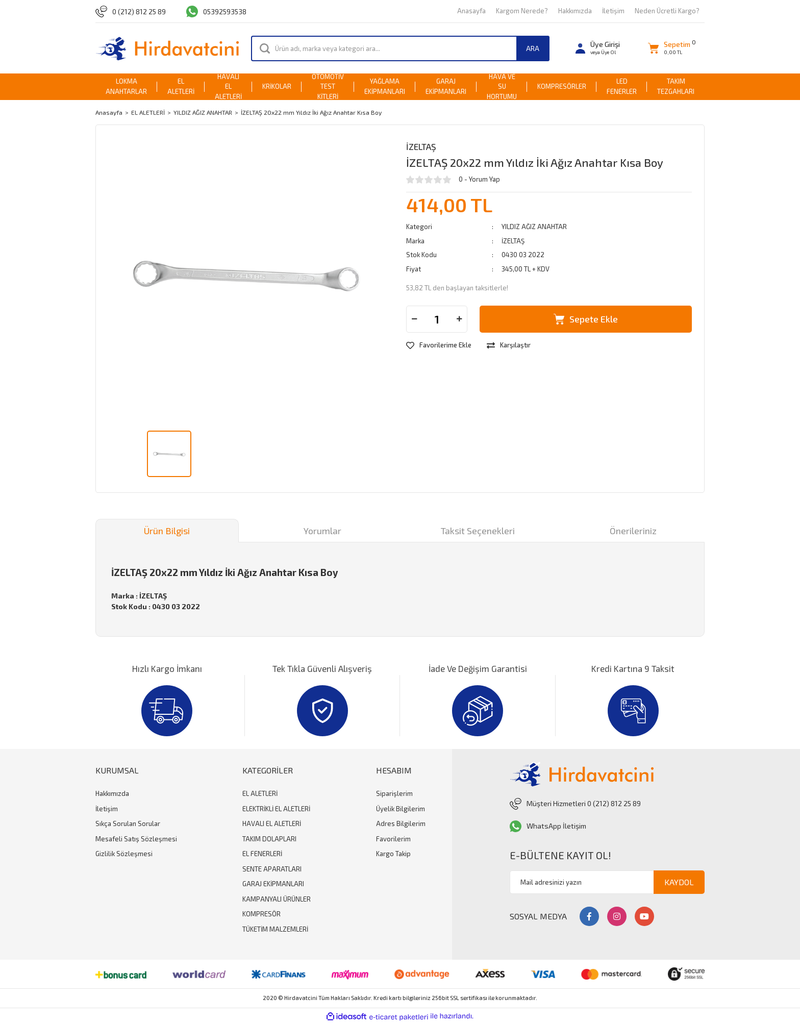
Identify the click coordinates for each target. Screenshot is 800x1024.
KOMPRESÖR (261, 914)
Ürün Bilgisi (167, 530)
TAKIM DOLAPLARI (269, 839)
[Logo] (167, 48)
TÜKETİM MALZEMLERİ (275, 929)
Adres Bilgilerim (401, 823)
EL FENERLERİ (262, 854)
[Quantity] (437, 319)
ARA (532, 48)
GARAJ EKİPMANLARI (273, 884)
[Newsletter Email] (607, 882)
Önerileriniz (633, 530)
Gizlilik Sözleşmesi (124, 854)
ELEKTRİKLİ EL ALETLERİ (276, 809)
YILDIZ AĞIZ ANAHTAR (534, 226)
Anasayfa (471, 11)
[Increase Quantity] (459, 319)
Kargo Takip (393, 854)
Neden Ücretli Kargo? (667, 11)
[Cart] (669, 48)
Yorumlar (322, 530)
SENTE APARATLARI (272, 869)
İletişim (613, 11)
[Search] (400, 48)
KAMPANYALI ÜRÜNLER (276, 899)
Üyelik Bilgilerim (400, 809)
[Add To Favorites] (438, 345)
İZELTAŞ (421, 146)
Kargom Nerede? (522, 11)
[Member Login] (598, 48)
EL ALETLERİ (260, 793)
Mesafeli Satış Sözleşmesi (136, 839)
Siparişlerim (394, 793)
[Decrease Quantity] (414, 319)
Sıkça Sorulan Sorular (127, 823)
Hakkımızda (575, 11)
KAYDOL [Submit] (679, 882)
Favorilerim (393, 839)
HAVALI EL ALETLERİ (271, 823)
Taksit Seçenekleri (478, 530)
